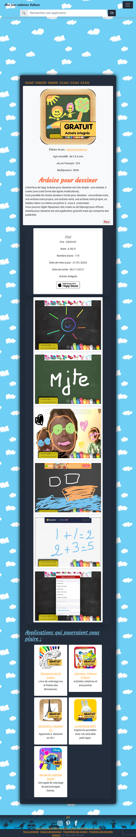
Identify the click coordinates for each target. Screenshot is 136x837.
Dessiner (53, 82)
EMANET (56, 835)
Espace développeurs (51, 831)
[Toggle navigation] (128, 5)
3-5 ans (74, 82)
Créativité (40, 82)
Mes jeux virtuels (92, 828)
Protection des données (101, 831)
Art (68, 817)
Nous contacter (31, 831)
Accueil (29, 82)
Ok (112, 13)
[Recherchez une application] (67, 13)
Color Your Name (44, 828)
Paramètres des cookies (75, 831)
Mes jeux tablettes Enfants (22, 5)
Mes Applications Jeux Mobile (68, 828)
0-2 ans (64, 82)
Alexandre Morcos (76, 149)
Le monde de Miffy (85, 726)
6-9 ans (85, 82)
